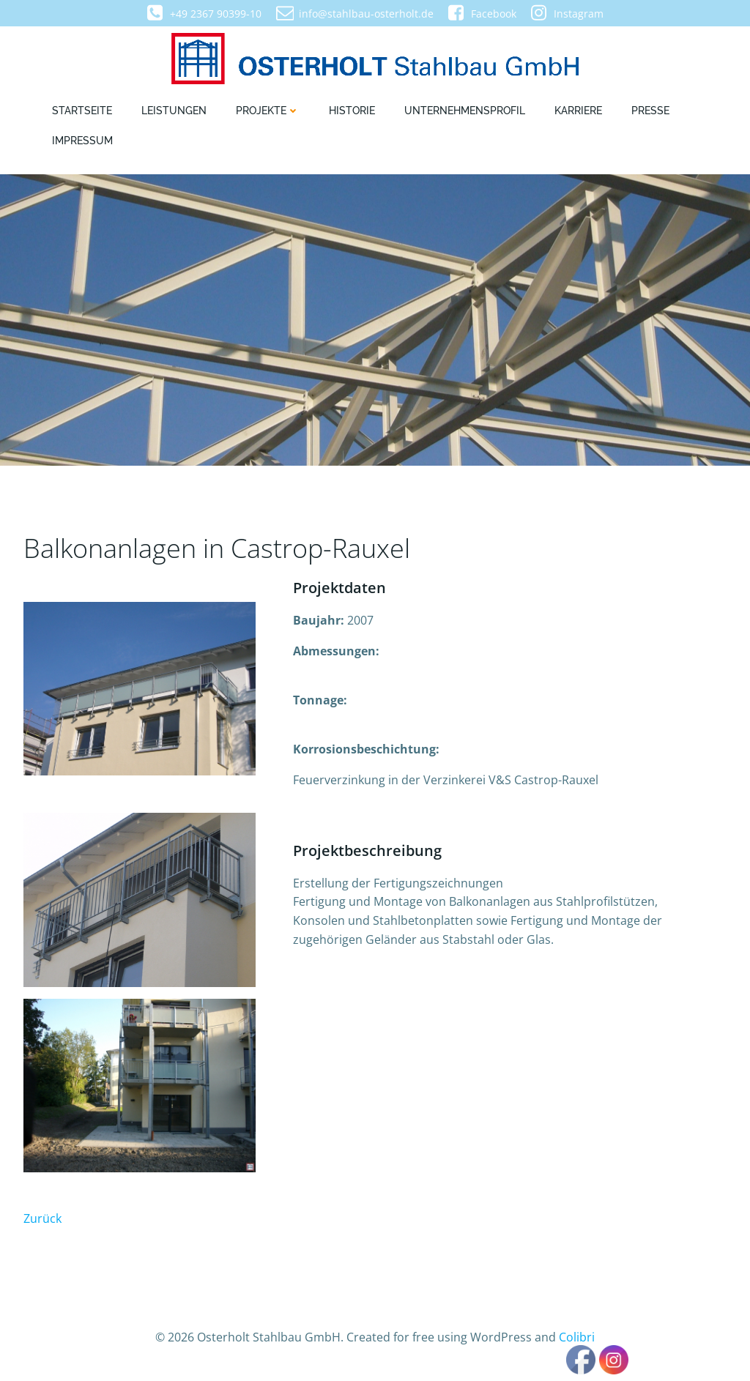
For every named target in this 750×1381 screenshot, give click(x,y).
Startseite (82, 110)
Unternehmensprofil (464, 110)
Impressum (82, 140)
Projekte (268, 110)
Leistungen (174, 110)
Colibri (577, 1337)
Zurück (42, 1218)
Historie (352, 110)
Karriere (578, 110)
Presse (650, 110)
